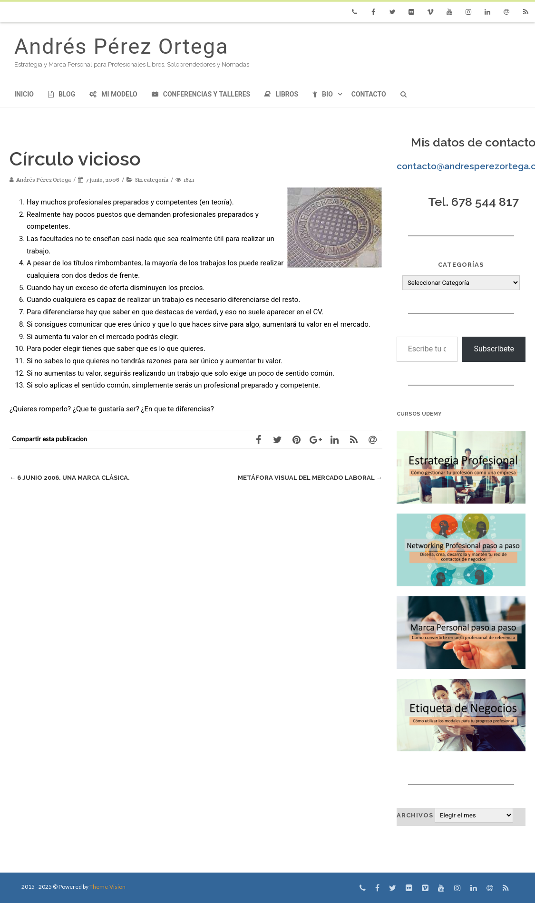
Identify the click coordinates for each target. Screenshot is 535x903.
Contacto (368, 94)
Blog (61, 94)
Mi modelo (113, 94)
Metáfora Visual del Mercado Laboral (310, 477)
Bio (322, 94)
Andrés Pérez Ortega (121, 46)
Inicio (24, 94)
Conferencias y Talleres (201, 94)
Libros (281, 94)
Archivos (415, 815)
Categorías (461, 264)
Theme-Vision (107, 886)
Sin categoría (151, 179)
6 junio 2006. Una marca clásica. (70, 477)
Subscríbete (494, 348)
